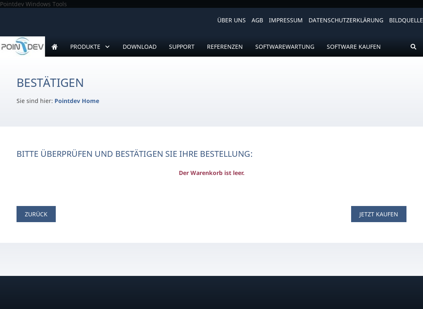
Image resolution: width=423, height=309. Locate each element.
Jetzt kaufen (378, 214)
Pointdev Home (77, 101)
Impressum (286, 20)
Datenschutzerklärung (346, 20)
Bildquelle (406, 20)
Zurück (36, 214)
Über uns (231, 20)
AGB (257, 20)
